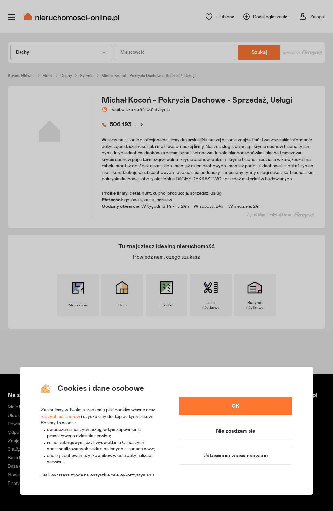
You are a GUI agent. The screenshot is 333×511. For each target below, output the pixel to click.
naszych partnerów (60, 416)
